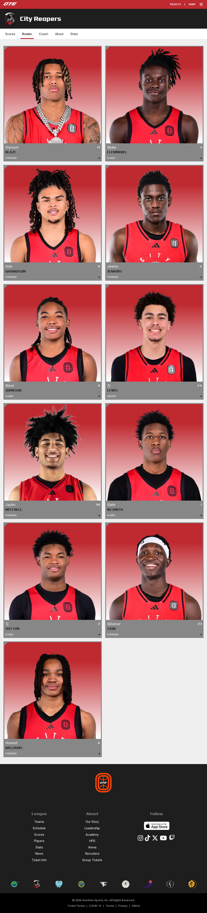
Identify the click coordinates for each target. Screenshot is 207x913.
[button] (201, 4)
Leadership (92, 828)
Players (39, 841)
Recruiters (92, 854)
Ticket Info (39, 860)
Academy (92, 835)
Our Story (92, 822)
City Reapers (32, 18)
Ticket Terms (76, 905)
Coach (43, 34)
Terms (110, 905)
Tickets (175, 4)
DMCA (136, 905)
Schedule (39, 828)
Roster (27, 34)
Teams (39, 822)
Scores (10, 34)
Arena (92, 847)
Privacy (123, 905)
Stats (74, 34)
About (59, 34)
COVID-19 (95, 905)
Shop (191, 4)
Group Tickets (92, 860)
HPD (92, 841)
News (39, 854)
